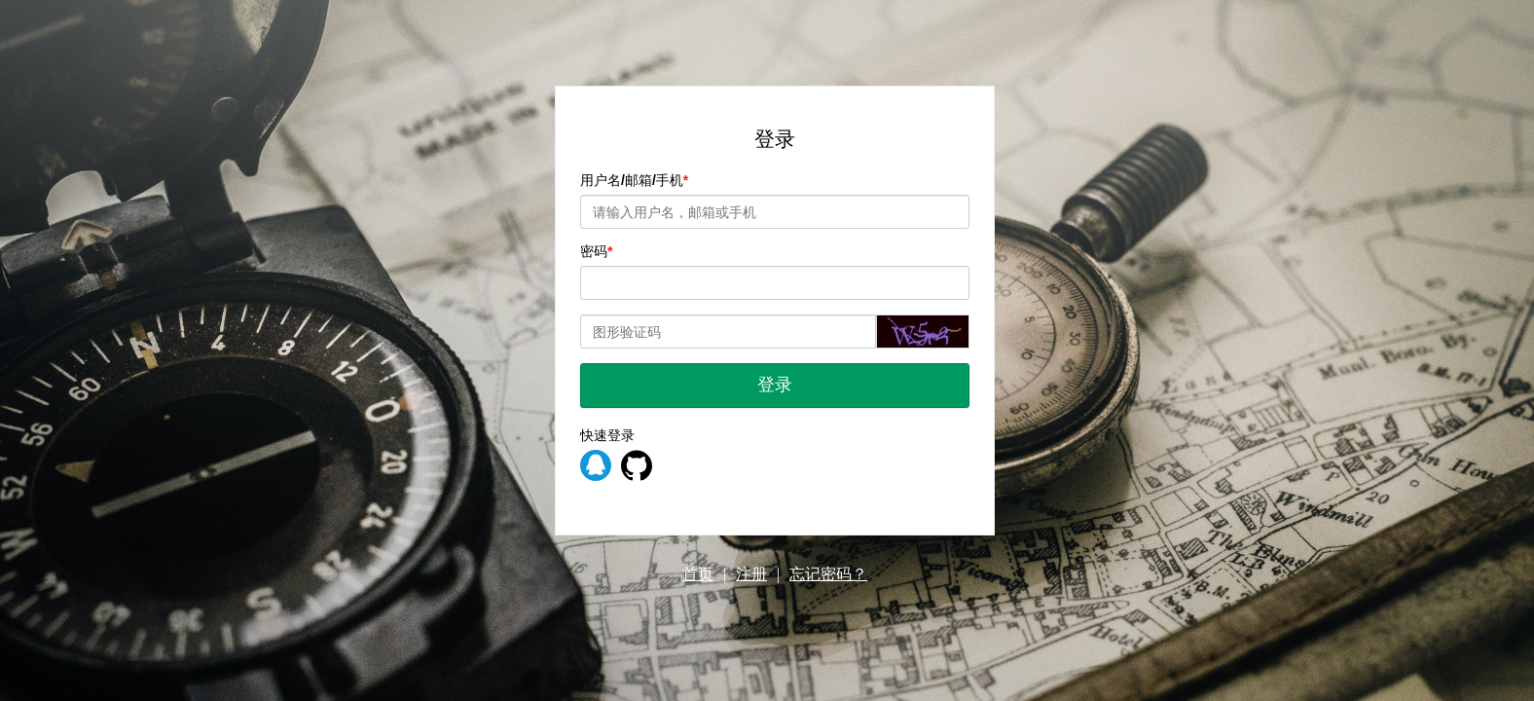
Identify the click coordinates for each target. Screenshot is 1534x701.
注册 (751, 574)
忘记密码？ (828, 574)
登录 (774, 384)
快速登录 (607, 435)
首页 (697, 574)
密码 (593, 251)
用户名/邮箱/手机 (631, 180)
